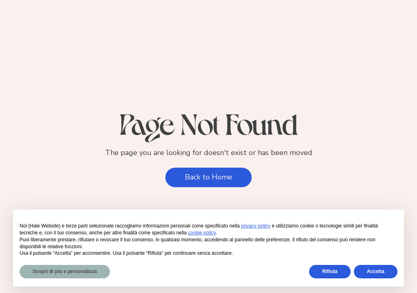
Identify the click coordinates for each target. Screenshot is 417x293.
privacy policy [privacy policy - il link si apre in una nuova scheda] (255, 226)
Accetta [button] (375, 271)
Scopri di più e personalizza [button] (65, 271)
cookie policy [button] (202, 233)
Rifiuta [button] (329, 271)
